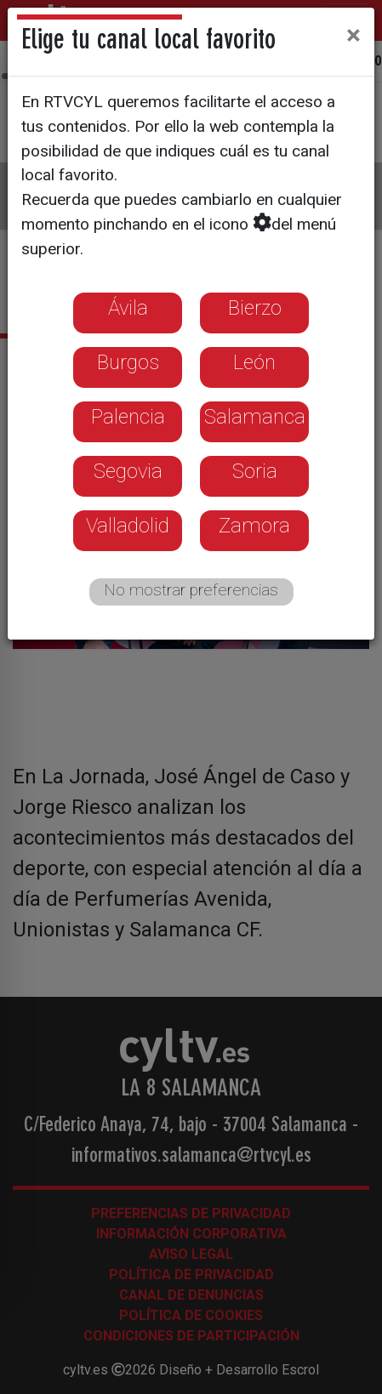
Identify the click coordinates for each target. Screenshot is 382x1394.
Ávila (128, 308)
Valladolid (127, 526)
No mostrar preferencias (191, 590)
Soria (254, 471)
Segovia (128, 471)
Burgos (128, 362)
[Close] (353, 35)
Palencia (128, 417)
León (254, 362)
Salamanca (254, 417)
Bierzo (255, 308)
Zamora (254, 526)
